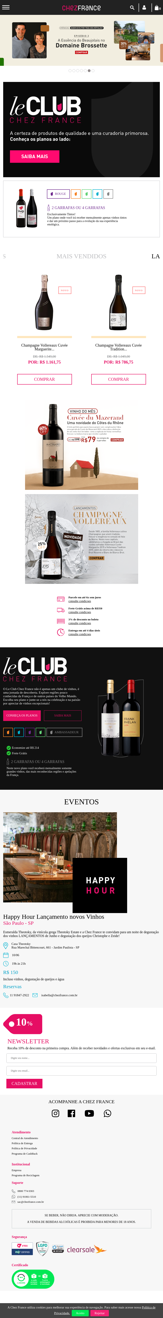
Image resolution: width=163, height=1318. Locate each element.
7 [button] (92, 70)
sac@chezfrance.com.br (28, 1201)
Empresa (16, 1170)
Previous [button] (17, 46)
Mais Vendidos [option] (81, 256)
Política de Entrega (22, 1143)
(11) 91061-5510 (24, 1197)
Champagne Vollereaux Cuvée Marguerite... (44, 347)
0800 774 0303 (26, 1191)
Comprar (44, 379)
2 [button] (73, 70)
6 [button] (89, 70)
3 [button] (77, 70)
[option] (78, 209)
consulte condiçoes (80, 601)
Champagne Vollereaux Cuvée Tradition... (118, 347)
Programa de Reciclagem (25, 1175)
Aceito (80, 1313)
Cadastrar (24, 1083)
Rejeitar (100, 1313)
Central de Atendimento (25, 1138)
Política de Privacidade (24, 1148)
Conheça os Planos (21, 715)
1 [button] (70, 70)
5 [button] (85, 70)
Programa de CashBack (25, 1153)
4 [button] (81, 70)
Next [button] (146, 46)
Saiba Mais (62, 715)
